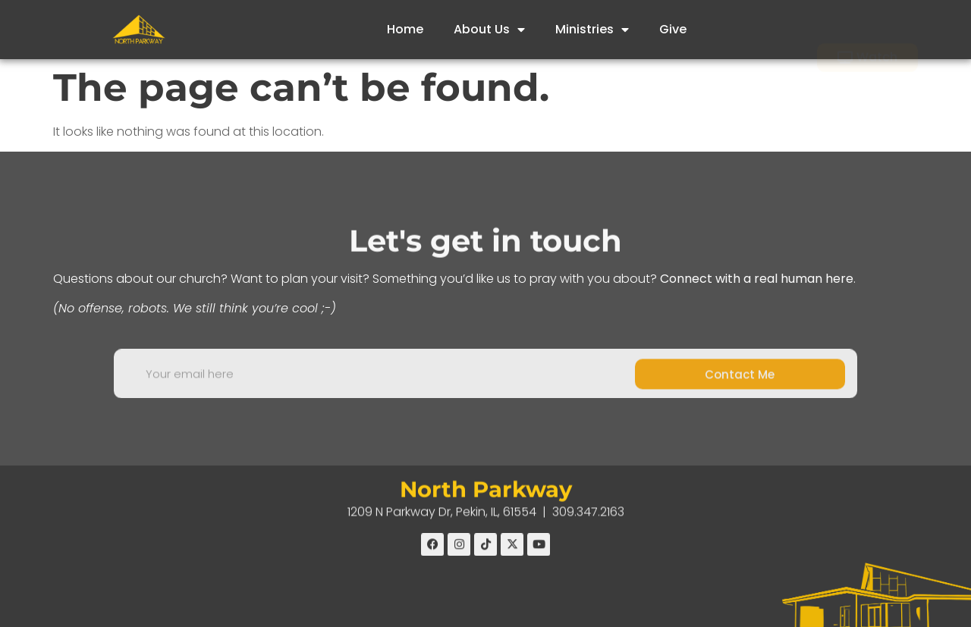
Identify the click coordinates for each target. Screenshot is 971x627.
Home (405, 29)
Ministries (592, 29)
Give (673, 29)
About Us (489, 29)
